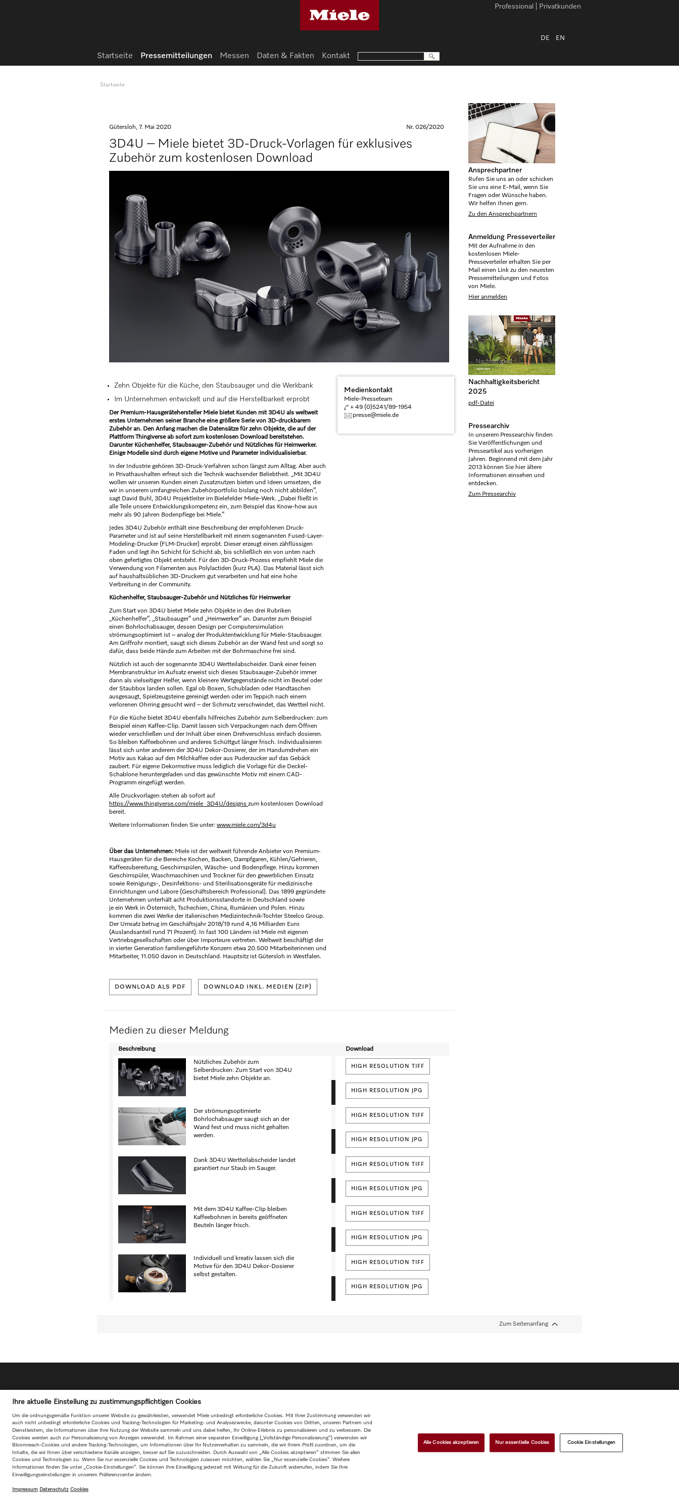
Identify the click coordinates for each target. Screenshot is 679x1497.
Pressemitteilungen (176, 56)
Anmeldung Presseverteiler (511, 237)
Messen (234, 56)
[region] (339, 1443)
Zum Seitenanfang (523, 1324)
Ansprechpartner (495, 170)
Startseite (115, 56)
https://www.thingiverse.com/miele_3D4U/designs (178, 804)
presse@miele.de (376, 415)
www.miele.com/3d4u (246, 825)
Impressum (25, 1489)
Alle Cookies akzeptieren (451, 1442)
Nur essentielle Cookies (522, 1442)
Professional (514, 7)
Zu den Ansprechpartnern (502, 214)
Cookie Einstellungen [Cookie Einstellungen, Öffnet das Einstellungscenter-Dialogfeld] (591, 1442)
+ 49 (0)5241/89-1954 (381, 407)
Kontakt (336, 56)
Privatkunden (560, 7)
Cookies (79, 1489)
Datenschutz (54, 1489)
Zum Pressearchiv (492, 494)
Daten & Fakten (285, 56)
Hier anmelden (487, 297)
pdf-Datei (481, 403)
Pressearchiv (488, 426)
